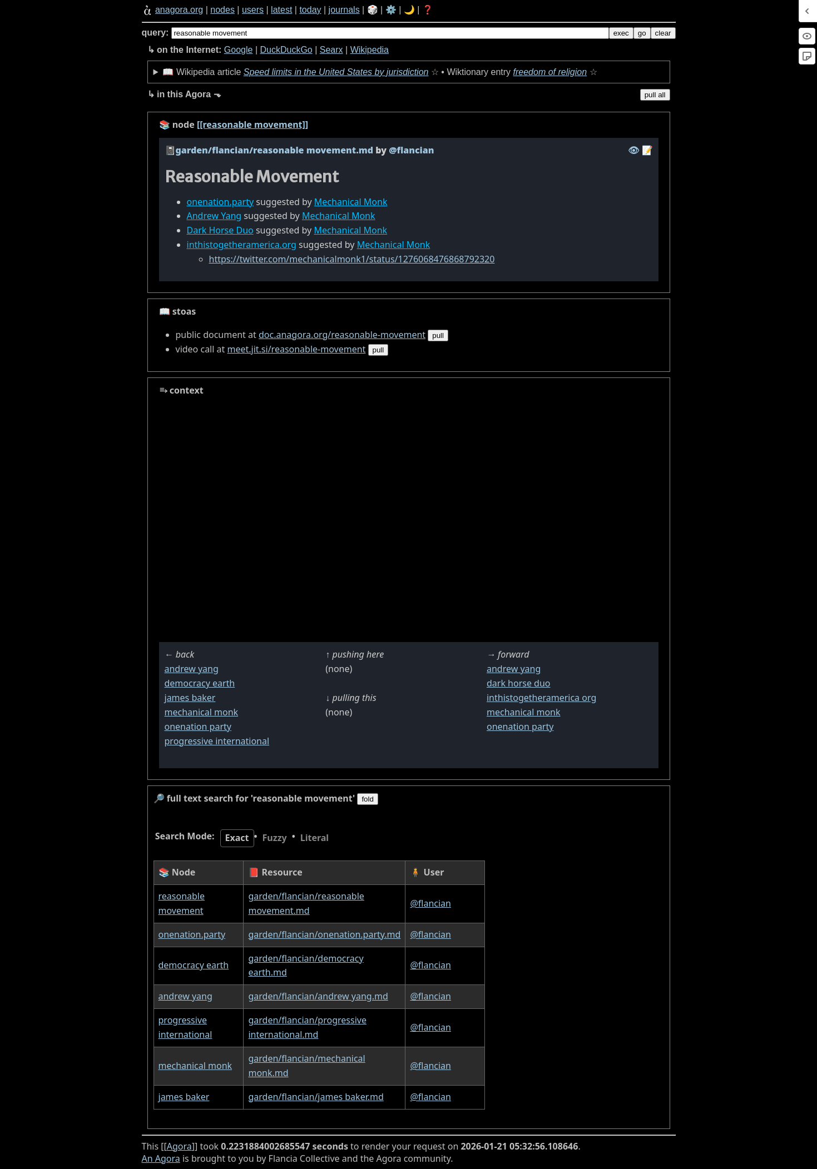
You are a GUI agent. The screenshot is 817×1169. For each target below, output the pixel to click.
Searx (331, 49)
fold (368, 799)
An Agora (161, 1158)
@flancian (430, 903)
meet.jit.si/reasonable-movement (296, 349)
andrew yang (192, 669)
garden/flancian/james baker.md (315, 1097)
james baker (190, 698)
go (642, 33)
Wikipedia (369, 49)
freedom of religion (550, 72)
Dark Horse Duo (220, 230)
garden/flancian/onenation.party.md (324, 934)
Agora (179, 1146)
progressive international (217, 741)
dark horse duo (519, 683)
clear (663, 33)
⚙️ (391, 9)
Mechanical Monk (351, 202)
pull (438, 335)
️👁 (633, 150)
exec (621, 33)
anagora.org (179, 9)
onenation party (198, 726)
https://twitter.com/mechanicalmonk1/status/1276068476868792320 (352, 259)
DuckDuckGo (286, 49)
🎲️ (372, 9)
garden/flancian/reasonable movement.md (275, 150)
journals (344, 9)
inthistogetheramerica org (541, 698)
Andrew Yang (214, 216)
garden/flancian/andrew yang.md (318, 996)
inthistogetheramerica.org (241, 244)
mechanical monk (202, 712)
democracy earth (200, 683)
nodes (222, 9)
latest (281, 9)
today (310, 9)
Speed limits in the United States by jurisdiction (336, 72)
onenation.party (220, 202)
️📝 (647, 150)
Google (238, 49)
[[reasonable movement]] (252, 124)
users (253, 9)
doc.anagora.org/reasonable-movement (342, 335)
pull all (655, 95)
